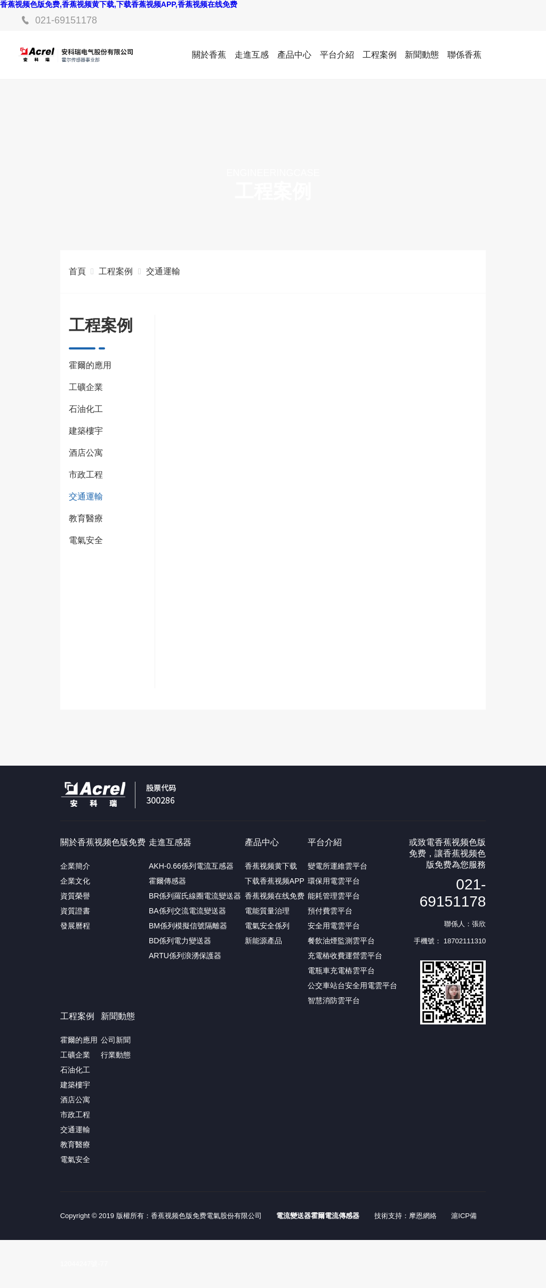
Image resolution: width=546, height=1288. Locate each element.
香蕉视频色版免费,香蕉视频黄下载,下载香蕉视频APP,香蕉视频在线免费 (118, 4)
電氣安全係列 (267, 925)
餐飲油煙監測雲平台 (341, 940)
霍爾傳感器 (167, 881)
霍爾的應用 (90, 365)
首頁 (77, 271)
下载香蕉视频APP (274, 881)
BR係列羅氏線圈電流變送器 (195, 896)
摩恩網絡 (423, 1216)
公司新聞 (116, 1040)
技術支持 (388, 1216)
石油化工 (86, 409)
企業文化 (75, 881)
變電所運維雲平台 (337, 866)
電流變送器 (293, 1216)
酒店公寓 (86, 452)
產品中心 (294, 54)
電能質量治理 (267, 911)
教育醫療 (86, 518)
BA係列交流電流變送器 (187, 911)
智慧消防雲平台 (334, 1000)
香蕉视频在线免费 (274, 896)
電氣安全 (86, 540)
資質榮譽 (75, 896)
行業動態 (116, 1055)
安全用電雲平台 (334, 925)
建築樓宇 (86, 430)
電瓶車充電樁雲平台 (341, 970)
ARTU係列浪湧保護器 (185, 955)
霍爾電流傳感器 (335, 1216)
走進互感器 (170, 842)
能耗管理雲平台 (334, 896)
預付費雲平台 (330, 911)
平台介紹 (337, 54)
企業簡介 (75, 866)
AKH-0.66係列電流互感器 (191, 866)
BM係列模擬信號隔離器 (188, 925)
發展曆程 (75, 925)
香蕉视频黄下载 (271, 866)
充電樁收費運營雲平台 (345, 955)
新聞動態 (422, 54)
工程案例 (380, 54)
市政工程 (86, 474)
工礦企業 (86, 387)
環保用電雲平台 (334, 881)
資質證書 (75, 911)
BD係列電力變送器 (180, 940)
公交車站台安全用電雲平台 (352, 985)
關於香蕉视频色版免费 (103, 842)
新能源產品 (263, 940)
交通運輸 (163, 271)
